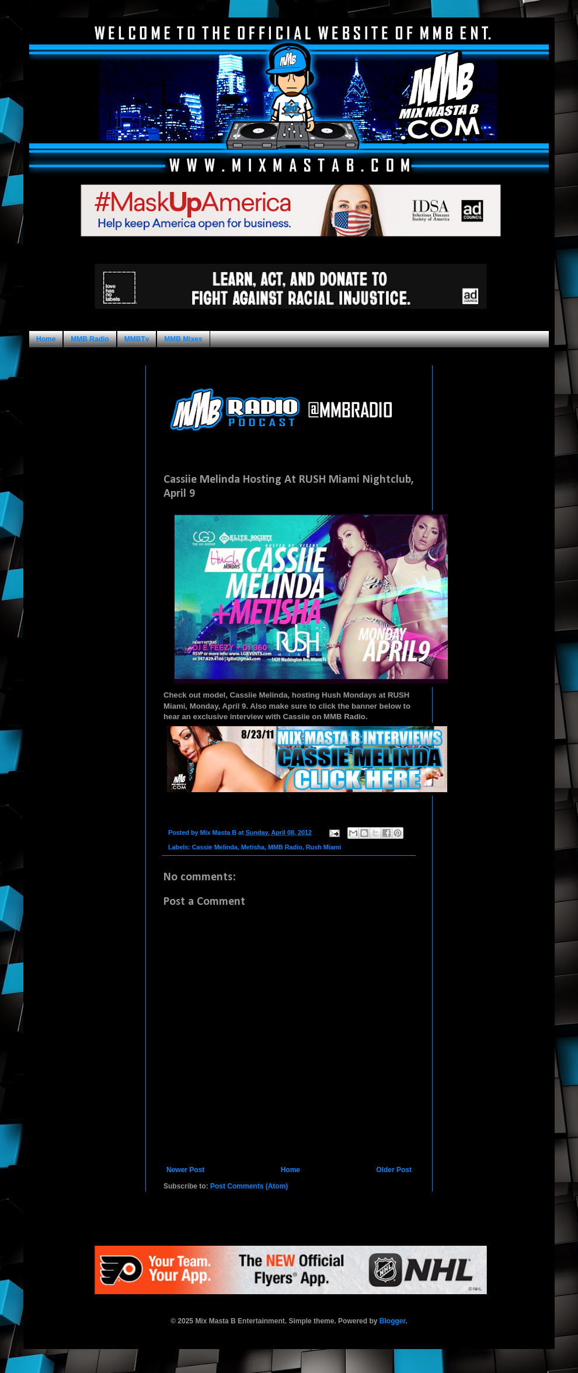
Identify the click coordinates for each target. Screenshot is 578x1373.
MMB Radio (90, 339)
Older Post (394, 1170)
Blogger (392, 1321)
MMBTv (136, 339)
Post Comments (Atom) (249, 1186)
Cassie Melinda (215, 847)
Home (45, 339)
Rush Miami (324, 847)
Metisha (252, 847)
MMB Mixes (183, 339)
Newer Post (185, 1170)
